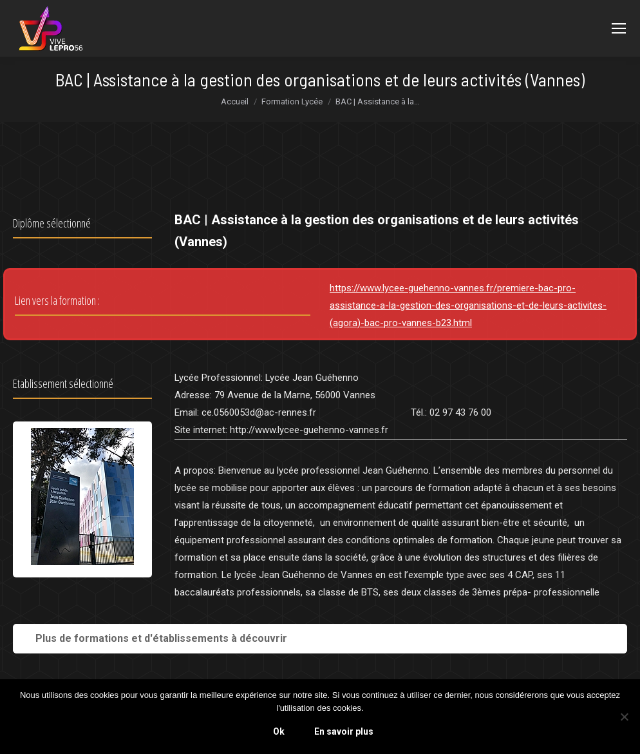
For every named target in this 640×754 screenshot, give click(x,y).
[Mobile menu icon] (618, 28)
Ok (279, 731)
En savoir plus (343, 731)
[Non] (623, 716)
